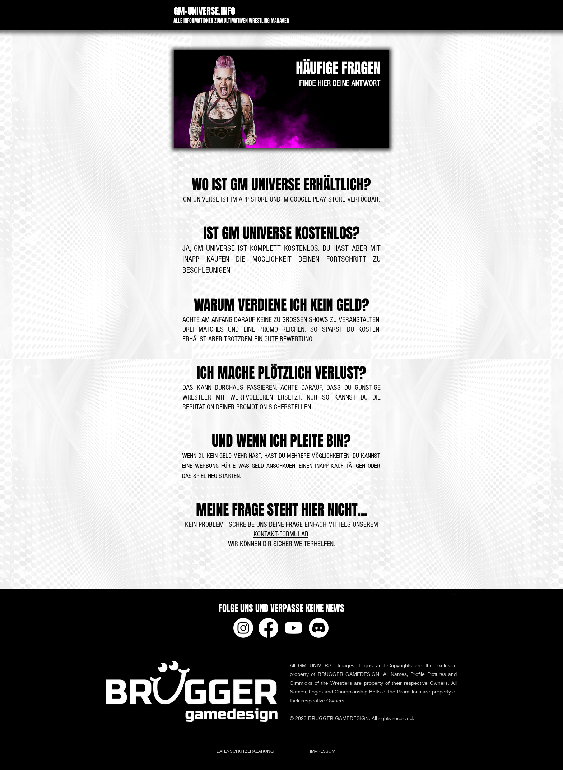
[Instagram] (243, 628)
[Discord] (319, 628)
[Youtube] (293, 628)
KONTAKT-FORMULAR (280, 534)
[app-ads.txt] (454, 595)
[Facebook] (268, 628)
